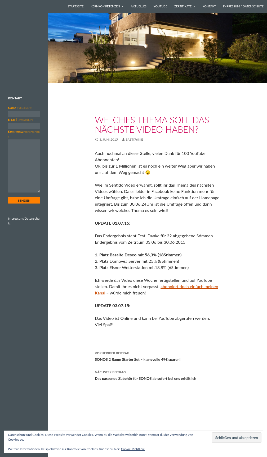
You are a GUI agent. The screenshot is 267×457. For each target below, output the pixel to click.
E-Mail (20, 120)
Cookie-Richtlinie (133, 449)
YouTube (160, 6)
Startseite (75, 6)
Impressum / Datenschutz (243, 6)
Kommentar (24, 134)
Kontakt (209, 6)
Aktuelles (138, 6)
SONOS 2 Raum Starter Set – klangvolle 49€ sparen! (157, 356)
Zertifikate (183, 6)
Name (20, 108)
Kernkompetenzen (105, 6)
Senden (24, 200)
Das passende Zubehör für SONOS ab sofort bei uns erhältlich (157, 375)
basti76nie (134, 139)
